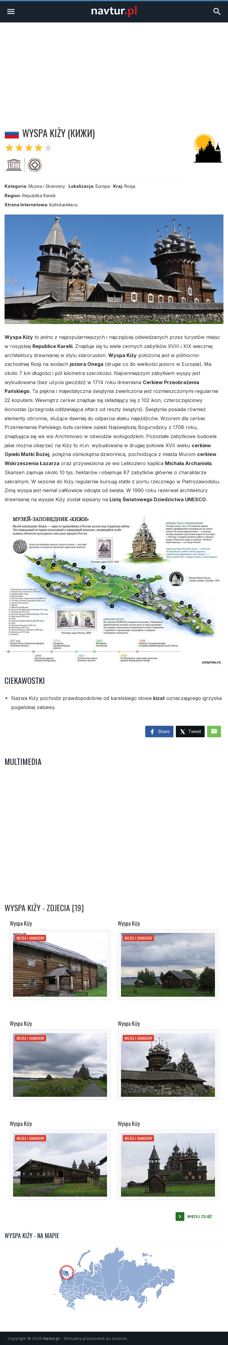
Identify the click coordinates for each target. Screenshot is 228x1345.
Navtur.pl (51, 1338)
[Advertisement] (114, 67)
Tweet (190, 732)
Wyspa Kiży (21, 923)
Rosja (129, 186)
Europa (103, 186)
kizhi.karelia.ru (63, 204)
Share (159, 732)
